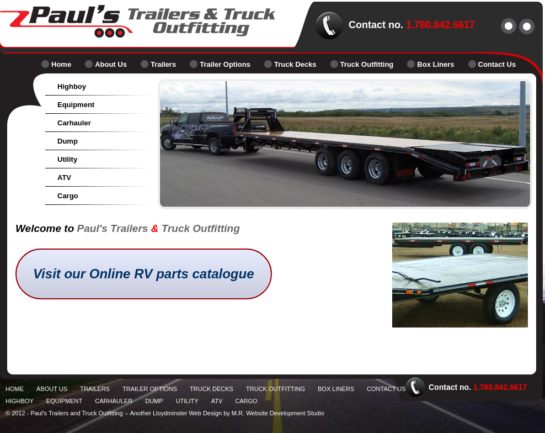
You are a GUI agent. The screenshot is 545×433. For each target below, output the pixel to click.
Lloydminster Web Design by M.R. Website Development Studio (238, 413)
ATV (64, 177)
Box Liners (435, 64)
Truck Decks (295, 64)
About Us (111, 64)
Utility (67, 159)
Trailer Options (225, 64)
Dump (67, 141)
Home (61, 64)
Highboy (71, 86)
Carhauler (74, 123)
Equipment (75, 105)
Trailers (163, 64)
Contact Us (497, 64)
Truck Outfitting (367, 64)
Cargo (67, 196)
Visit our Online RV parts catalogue (143, 273)
